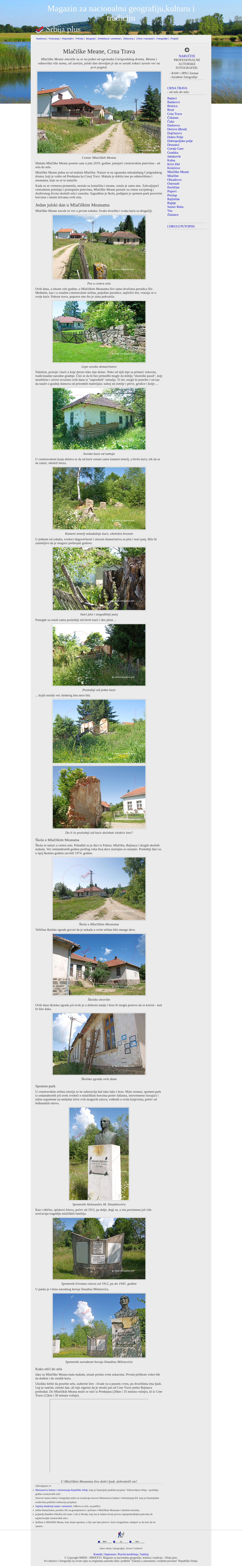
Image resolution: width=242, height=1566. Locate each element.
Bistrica (172, 106)
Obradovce (174, 180)
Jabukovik (174, 156)
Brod (170, 110)
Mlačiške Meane (178, 172)
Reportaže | (68, 38)
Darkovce (173, 125)
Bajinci (172, 98)
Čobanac (173, 117)
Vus (169, 210)
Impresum (110, 1554)
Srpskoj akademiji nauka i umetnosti (53, 1506)
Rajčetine (173, 199)
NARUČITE (187, 56)
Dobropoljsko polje (180, 141)
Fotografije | (162, 38)
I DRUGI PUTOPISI (181, 226)
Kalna (171, 160)
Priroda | (80, 38)
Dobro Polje (175, 137)
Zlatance (173, 214)
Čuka (170, 121)
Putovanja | (54, 38)
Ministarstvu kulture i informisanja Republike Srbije (61, 1490)
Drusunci (173, 145)
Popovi (172, 191)
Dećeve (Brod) (177, 129)
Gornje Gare (175, 148)
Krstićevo (173, 168)
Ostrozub (173, 183)
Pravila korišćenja (128, 1554)
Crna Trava (174, 114)
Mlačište (173, 176)
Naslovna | (41, 38)
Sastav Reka (175, 207)
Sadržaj (144, 1554)
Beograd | (91, 38)
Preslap (172, 195)
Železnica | (129, 38)
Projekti (174, 38)
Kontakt (97, 1554)
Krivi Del (173, 164)
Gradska (172, 152)
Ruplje (171, 203)
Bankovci (173, 102)
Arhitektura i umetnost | (110, 38)
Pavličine (173, 187)
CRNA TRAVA (177, 88)
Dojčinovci (174, 133)
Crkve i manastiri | (145, 38)
